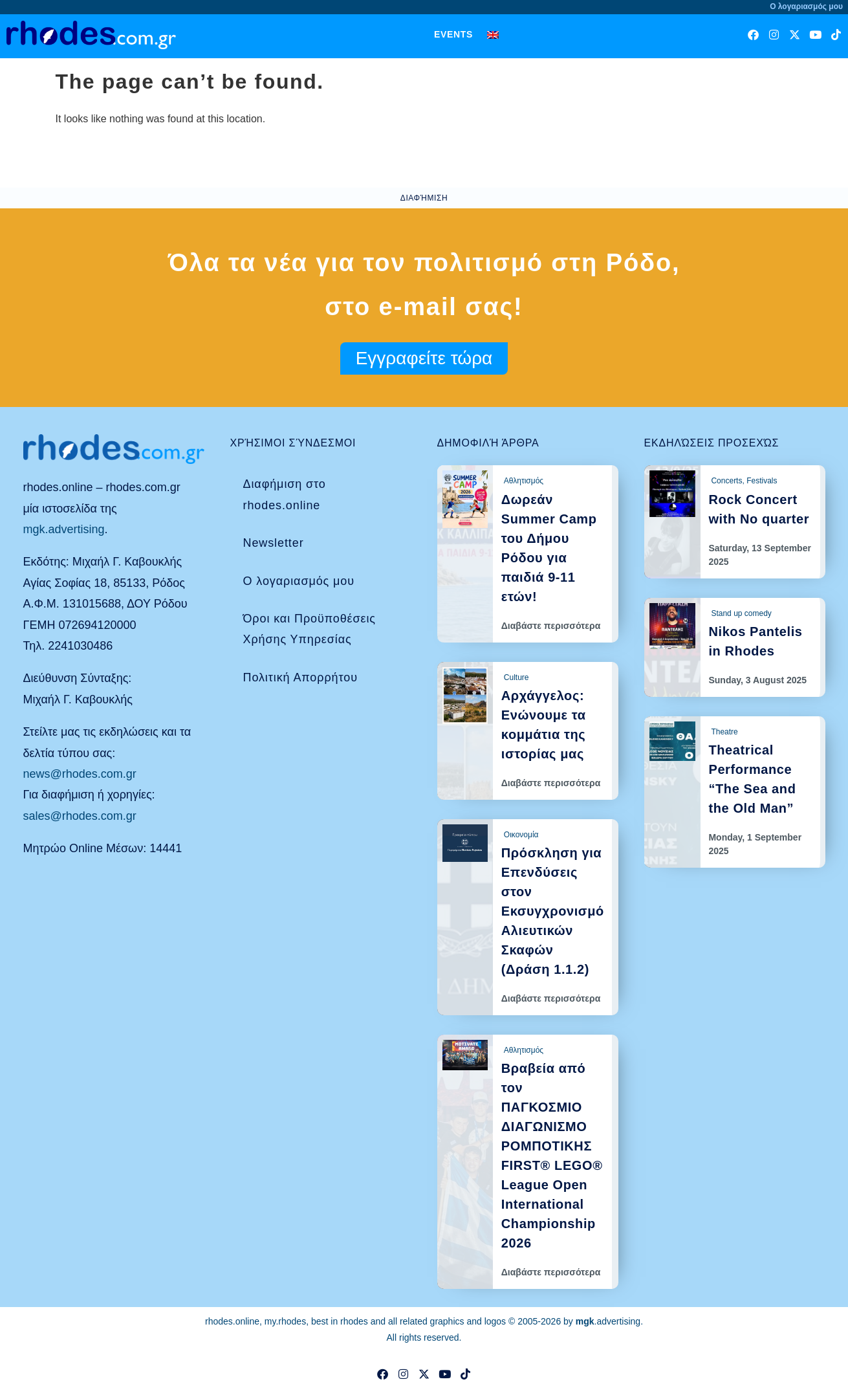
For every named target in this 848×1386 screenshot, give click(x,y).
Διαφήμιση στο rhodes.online (284, 494)
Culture (516, 677)
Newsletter (273, 542)
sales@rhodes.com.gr (79, 815)
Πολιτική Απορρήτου (300, 677)
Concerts (726, 480)
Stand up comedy (741, 613)
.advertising (608, 1321)
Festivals (761, 480)
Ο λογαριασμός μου (298, 581)
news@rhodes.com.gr (79, 773)
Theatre (724, 731)
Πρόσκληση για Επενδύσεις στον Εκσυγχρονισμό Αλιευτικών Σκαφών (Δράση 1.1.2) (552, 911)
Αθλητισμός (523, 480)
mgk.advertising (64, 529)
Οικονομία (521, 834)
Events (453, 34)
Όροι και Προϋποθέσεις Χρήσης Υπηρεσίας (309, 629)
